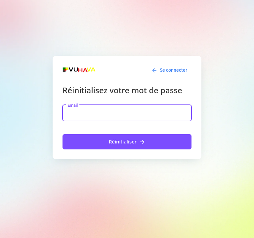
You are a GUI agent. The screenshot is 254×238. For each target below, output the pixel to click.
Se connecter (169, 70)
